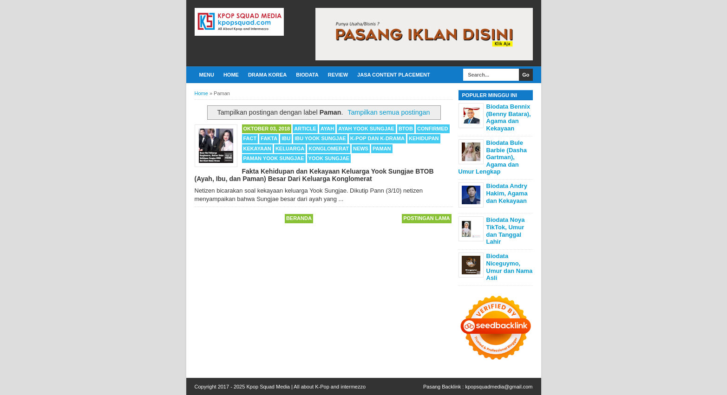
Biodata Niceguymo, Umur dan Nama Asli (509, 267)
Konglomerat (328, 148)
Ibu (286, 138)
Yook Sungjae (329, 158)
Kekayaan (257, 148)
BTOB (406, 128)
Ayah (327, 128)
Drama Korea (267, 75)
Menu (206, 75)
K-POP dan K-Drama (377, 138)
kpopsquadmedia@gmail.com (498, 386)
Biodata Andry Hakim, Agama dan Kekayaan (507, 193)
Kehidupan (424, 138)
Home (231, 75)
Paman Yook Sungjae (273, 158)
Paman (382, 148)
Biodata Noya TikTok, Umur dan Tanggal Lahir (505, 230)
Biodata (307, 75)
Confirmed (432, 128)
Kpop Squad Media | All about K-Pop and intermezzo (306, 386)
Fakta (269, 138)
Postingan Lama (426, 218)
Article (305, 128)
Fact (250, 138)
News (360, 148)
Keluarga (289, 148)
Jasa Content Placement (393, 75)
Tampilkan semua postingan (388, 112)
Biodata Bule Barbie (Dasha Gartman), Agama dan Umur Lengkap (492, 157)
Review (338, 75)
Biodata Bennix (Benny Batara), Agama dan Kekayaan (508, 117)
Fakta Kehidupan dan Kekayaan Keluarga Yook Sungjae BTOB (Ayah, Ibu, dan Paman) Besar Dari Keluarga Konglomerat (314, 175)
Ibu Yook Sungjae (320, 138)
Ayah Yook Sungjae (366, 128)
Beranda (299, 218)
